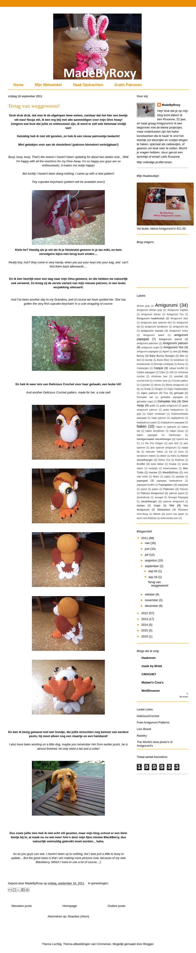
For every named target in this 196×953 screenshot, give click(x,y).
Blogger (148, 944)
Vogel (157, 505)
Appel (166, 351)
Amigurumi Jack (179, 318)
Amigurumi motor (178, 331)
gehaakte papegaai (172, 397)
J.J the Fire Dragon (152, 443)
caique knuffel (176, 368)
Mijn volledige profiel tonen (154, 162)
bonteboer (179, 360)
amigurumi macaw (152, 330)
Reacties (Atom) (78, 916)
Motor (156, 476)
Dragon (159, 389)
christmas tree (159, 376)
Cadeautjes (143, 368)
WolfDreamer (151, 690)
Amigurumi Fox (175, 314)
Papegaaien (166, 484)
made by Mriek (152, 666)
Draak (147, 389)
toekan (141, 505)
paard (167, 476)
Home (18, 85)
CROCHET (149, 674)
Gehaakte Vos (166, 401)
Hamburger (175, 435)
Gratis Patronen (128, 85)
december (152, 605)
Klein (173, 456)
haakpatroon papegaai (172, 422)
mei (148, 543)
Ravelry (142, 735)
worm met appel (175, 514)
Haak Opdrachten (88, 85)
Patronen (168, 488)
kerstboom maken (146, 456)
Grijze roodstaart (156, 414)
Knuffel (141, 463)
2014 (145, 624)
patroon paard (176, 493)
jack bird (173, 443)
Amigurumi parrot (170, 339)
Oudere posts (116, 906)
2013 (145, 619)
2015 (145, 630)
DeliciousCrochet (148, 716)
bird (139, 360)
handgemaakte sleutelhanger (154, 438)
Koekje (172, 464)
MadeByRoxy (171, 105)
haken (142, 426)
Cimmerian (104, 944)
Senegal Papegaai (178, 497)
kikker (163, 456)
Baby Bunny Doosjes (162, 355)
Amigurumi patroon (175, 343)
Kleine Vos (164, 460)
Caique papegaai (146, 372)
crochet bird (143, 381)
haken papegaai (147, 435)
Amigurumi (166, 305)
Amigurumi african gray (149, 310)
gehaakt (178, 392)
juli (147, 554)
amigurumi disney (151, 314)
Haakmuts (149, 658)
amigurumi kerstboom (156, 326)
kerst (181, 451)
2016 (145, 636)
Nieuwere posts (21, 906)
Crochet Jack (160, 381)
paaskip (180, 476)
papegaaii (183, 485)
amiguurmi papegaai (147, 351)
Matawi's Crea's (153, 682)
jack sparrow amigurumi (163, 447)
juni (147, 548)
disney (157, 385)
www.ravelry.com (169, 518)
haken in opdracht (166, 427)
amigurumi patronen (147, 343)
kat (170, 451)
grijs (139, 414)
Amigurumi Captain (177, 310)
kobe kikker (157, 464)
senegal (159, 497)
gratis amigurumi (169, 405)
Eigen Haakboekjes (178, 389)
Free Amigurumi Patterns (153, 722)
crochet (178, 376)
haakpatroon (177, 418)
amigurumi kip (180, 326)
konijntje (153, 468)
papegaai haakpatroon (169, 480)
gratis (152, 405)
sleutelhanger (149, 501)
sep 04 (153, 571)
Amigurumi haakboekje (151, 318)
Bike (182, 356)
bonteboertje (143, 364)
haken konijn (177, 431)
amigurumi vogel (150, 347)
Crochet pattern (180, 381)
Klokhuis (179, 460)
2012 (145, 613)
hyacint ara (182, 439)
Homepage (69, 906)
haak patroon (159, 418)
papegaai (142, 480)
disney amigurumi (175, 385)
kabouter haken (154, 451)
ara (175, 351)
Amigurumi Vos (173, 347)
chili (171, 372)
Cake (162, 372)
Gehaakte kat (145, 397)
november (152, 600)
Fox (166, 392)
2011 (145, 538)
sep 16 (153, 577)
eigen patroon (149, 392)
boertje (148, 360)
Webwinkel (163, 509)
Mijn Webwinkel (48, 85)
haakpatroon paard (147, 422)
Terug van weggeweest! (34, 106)
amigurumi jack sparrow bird (156, 322)
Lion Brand (144, 729)
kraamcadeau (170, 468)
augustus (151, 560)
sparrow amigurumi (173, 501)
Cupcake (145, 385)
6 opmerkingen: (98, 883)
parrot (144, 489)
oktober (150, 594)
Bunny (181, 364)
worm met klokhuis (146, 518)
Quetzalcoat (143, 497)
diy (138, 389)
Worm (156, 513)
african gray (143, 306)
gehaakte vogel (145, 401)
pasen (155, 489)
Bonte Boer (163, 360)
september (152, 566)
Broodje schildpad (163, 364)
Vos (171, 505)
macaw (153, 472)
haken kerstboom (154, 431)
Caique (158, 368)
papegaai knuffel (145, 485)
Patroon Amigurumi (152, 493)
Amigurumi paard (153, 335)
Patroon (184, 489)
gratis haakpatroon (173, 409)
